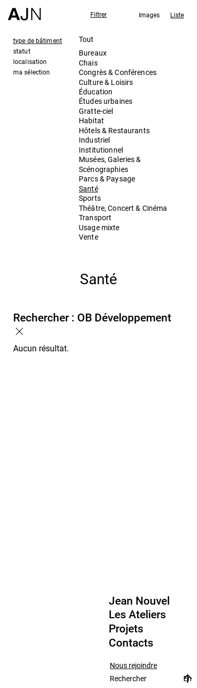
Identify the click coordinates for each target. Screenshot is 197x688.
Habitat (91, 120)
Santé (88, 189)
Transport (95, 217)
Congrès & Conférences (118, 72)
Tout (86, 39)
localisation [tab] (30, 61)
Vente (88, 237)
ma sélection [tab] (31, 72)
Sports (90, 198)
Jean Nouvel (139, 601)
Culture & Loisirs (106, 82)
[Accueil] (24, 10)
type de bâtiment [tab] (37, 40)
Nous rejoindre (133, 665)
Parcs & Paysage (107, 179)
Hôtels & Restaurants (114, 130)
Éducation (95, 91)
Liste (177, 14)
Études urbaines (105, 101)
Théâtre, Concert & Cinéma (123, 208)
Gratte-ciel (96, 111)
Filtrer (98, 14)
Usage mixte (99, 227)
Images (149, 14)
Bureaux (93, 53)
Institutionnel (101, 150)
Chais (88, 63)
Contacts (131, 643)
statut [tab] (21, 51)
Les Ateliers (137, 614)
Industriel (94, 140)
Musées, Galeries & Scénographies (110, 164)
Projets (126, 629)
